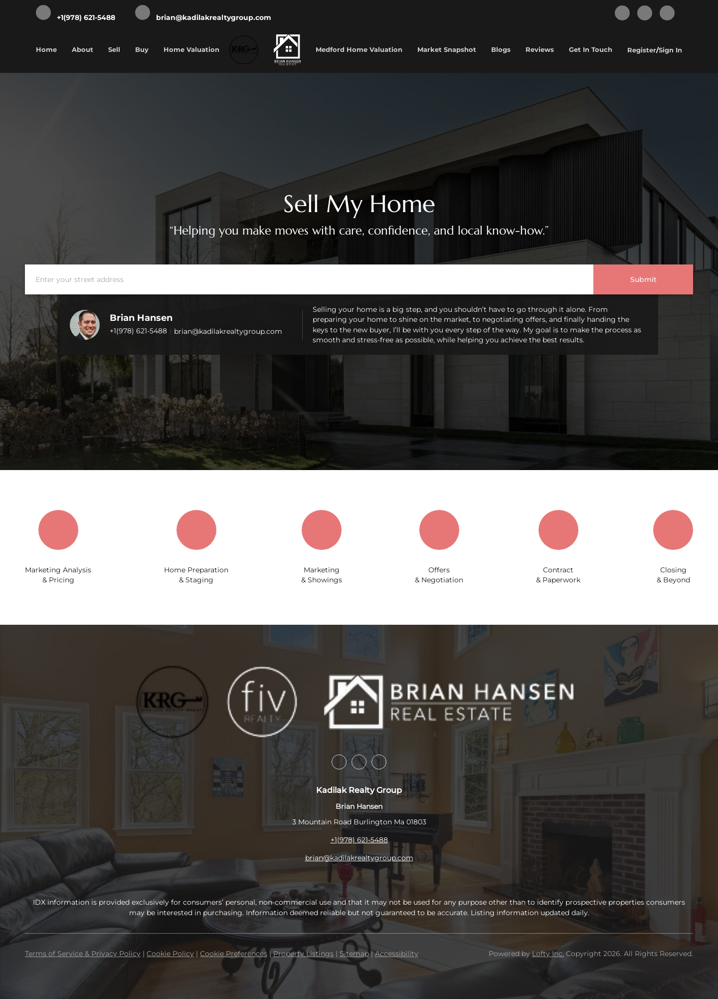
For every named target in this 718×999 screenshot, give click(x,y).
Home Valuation (191, 49)
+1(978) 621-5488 (138, 330)
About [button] (82, 49)
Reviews (540, 49)
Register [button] (641, 50)
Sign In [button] (670, 50)
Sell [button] (114, 49)
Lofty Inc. (548, 953)
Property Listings (303, 953)
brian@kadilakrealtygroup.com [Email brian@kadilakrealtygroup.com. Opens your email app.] (359, 857)
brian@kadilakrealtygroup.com (228, 331)
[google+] (667, 13)
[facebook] (622, 13)
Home (46, 49)
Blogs (501, 49)
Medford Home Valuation (359, 49)
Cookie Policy (170, 953)
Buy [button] (142, 49)
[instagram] (644, 13)
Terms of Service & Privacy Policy (83, 953)
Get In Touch (590, 49)
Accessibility (396, 953)
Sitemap (354, 953)
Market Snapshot (446, 49)
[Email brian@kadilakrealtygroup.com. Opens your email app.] (203, 13)
